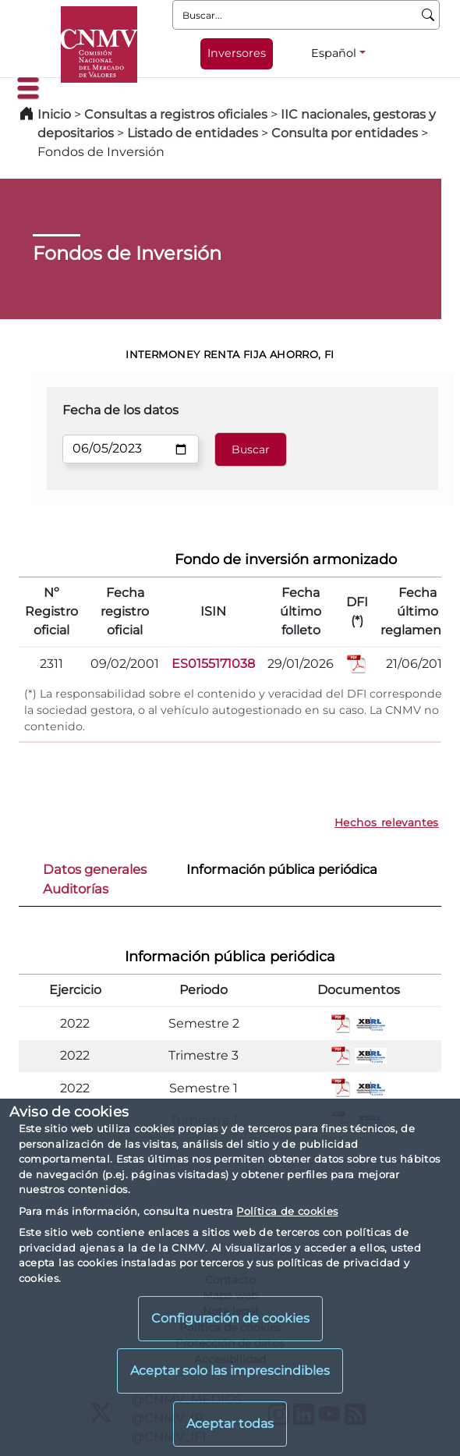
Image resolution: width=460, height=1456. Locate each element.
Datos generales (95, 869)
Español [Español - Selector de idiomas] (333, 53)
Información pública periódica (281, 869)
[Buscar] (428, 15)
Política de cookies (287, 1211)
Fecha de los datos (120, 410)
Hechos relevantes (386, 822)
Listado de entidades (192, 133)
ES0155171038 (213, 663)
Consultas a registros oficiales (175, 114)
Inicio (54, 114)
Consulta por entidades (344, 133)
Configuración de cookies (230, 1318)
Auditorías (75, 889)
